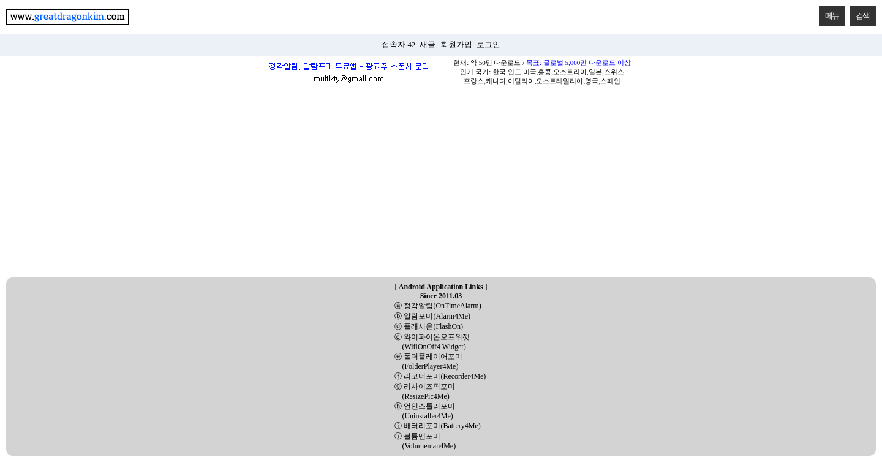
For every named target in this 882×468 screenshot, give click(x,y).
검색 (860, 13)
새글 (427, 44)
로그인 (488, 44)
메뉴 (829, 13)
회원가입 (456, 44)
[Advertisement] (441, 185)
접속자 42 (398, 44)
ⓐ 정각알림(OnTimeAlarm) (437, 305)
